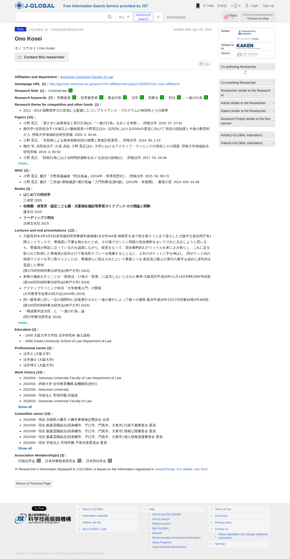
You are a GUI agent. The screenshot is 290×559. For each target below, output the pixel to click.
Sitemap (220, 543)
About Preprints (161, 542)
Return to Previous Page (33, 483)
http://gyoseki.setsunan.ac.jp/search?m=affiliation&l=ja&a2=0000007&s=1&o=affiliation (114, 84)
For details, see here (192, 469)
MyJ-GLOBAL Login (95, 529)
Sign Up (268, 5)
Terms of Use (223, 509)
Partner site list (92, 522)
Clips (233, 16)
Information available (95, 515)
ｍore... (24, 163)
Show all (25, 407)
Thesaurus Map (258, 17)
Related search (161, 523)
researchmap (165, 469)
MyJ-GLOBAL (160, 528)
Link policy (221, 515)
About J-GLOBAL (93, 509)
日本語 (222, 5)
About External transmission (169, 547)
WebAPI (157, 533)
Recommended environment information (176, 537)
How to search (161, 519)
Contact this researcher (45, 58)
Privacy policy (223, 522)
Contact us (221, 529)
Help (210, 5)
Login (254, 5)
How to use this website (166, 514)
